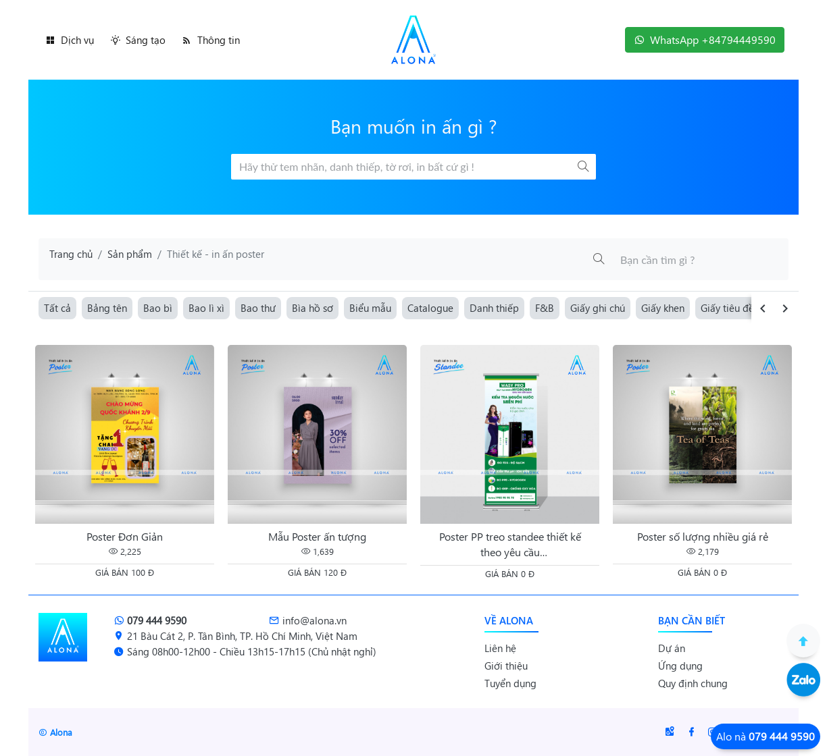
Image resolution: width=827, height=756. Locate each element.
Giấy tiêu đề (727, 308)
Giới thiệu (506, 665)
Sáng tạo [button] (138, 40)
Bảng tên (107, 308)
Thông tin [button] (211, 40)
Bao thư (258, 308)
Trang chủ (71, 254)
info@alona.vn (308, 620)
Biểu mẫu (370, 308)
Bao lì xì (206, 308)
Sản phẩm (129, 254)
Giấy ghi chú (597, 308)
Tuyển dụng (510, 683)
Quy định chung (693, 683)
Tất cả (57, 308)
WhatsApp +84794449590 (705, 39)
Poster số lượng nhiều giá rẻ (702, 536)
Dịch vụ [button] (69, 40)
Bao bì (157, 308)
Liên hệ (500, 648)
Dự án (671, 648)
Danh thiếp (494, 308)
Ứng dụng (680, 665)
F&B (544, 308)
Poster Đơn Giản (124, 536)
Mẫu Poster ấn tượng (317, 536)
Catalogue (430, 308)
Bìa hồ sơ (312, 308)
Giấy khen (662, 308)
